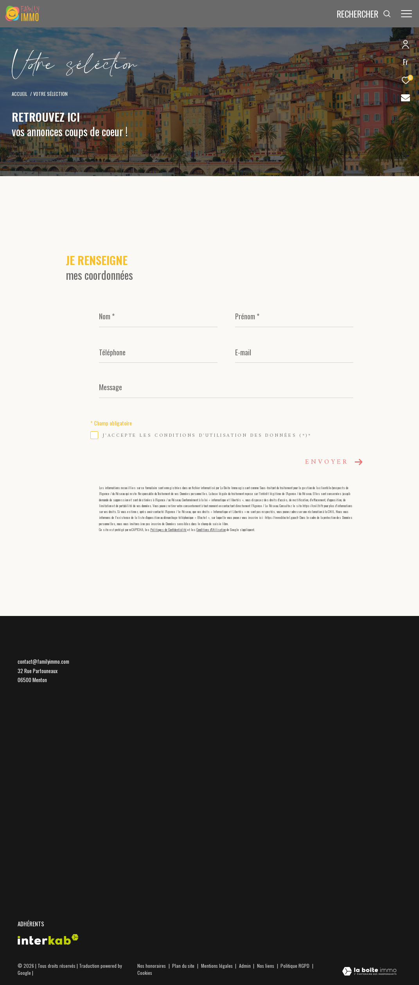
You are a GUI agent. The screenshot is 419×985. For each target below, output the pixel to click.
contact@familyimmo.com (43, 661)
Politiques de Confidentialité (168, 529)
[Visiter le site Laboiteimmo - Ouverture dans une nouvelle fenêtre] (369, 971)
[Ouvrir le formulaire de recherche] (364, 14)
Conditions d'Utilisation (211, 529)
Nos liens (266, 965)
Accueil (19, 93)
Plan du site (184, 965)
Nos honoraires (151, 965)
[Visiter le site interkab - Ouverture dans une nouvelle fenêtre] (48, 939)
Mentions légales (217, 965)
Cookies (144, 973)
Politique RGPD (295, 965)
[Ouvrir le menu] (406, 13)
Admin (245, 965)
